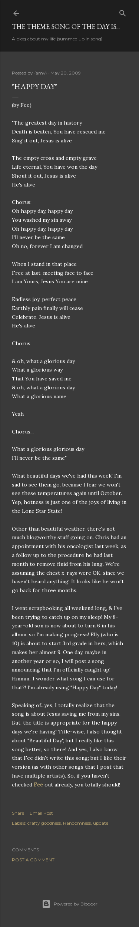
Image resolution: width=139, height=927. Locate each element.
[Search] (122, 11)
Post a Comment (33, 859)
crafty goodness (44, 823)
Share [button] (18, 813)
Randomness (77, 823)
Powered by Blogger (69, 904)
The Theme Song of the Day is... (66, 26)
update (100, 823)
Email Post (41, 813)
